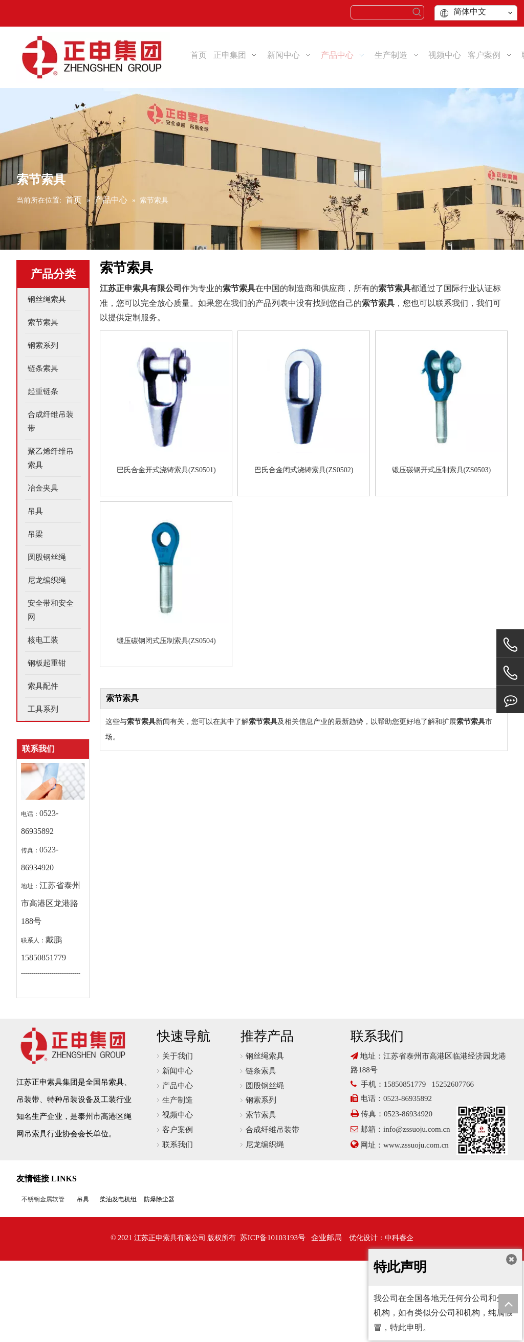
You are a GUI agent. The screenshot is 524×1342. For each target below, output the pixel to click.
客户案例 (177, 1130)
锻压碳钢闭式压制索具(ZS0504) (166, 641)
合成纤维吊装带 (272, 1130)
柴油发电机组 (118, 1199)
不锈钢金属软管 (42, 1199)
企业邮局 (326, 1238)
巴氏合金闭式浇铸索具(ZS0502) (304, 470)
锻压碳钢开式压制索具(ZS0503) (441, 470)
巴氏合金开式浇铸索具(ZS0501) (166, 470)
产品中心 (177, 1086)
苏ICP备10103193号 (272, 1238)
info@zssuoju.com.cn (416, 1129)
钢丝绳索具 (265, 1056)
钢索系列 (261, 1100)
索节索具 (261, 1115)
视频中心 (177, 1115)
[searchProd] (380, 12)
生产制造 (177, 1100)
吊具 (83, 1199)
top (508, 1303)
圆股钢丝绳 (265, 1086)
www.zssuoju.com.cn (417, 1145)
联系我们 (177, 1144)
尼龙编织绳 (265, 1144)
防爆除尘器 (159, 1199)
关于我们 (177, 1056)
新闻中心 (177, 1071)
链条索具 (261, 1071)
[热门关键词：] (417, 12)
